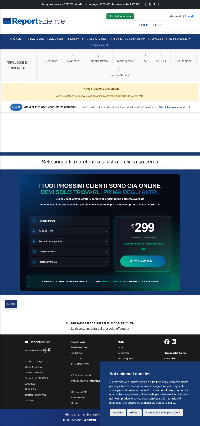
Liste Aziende (36, 38)
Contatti (74, 403)
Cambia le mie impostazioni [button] (163, 412)
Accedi (189, 16)
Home (120, 347)
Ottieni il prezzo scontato (174, 107)
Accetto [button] (118, 412)
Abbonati (175, 16)
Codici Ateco (123, 353)
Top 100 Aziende (96, 38)
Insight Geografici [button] (177, 38)
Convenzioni (155, 38)
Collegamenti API (135, 38)
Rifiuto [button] (134, 412)
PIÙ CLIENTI (17, 38)
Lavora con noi (75, 38)
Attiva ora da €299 (143, 261)
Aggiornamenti (100, 45)
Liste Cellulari (56, 38)
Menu (11, 304)
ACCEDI (90, 420)
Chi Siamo (116, 38)
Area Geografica (125, 358)
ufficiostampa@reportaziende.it (85, 381)
